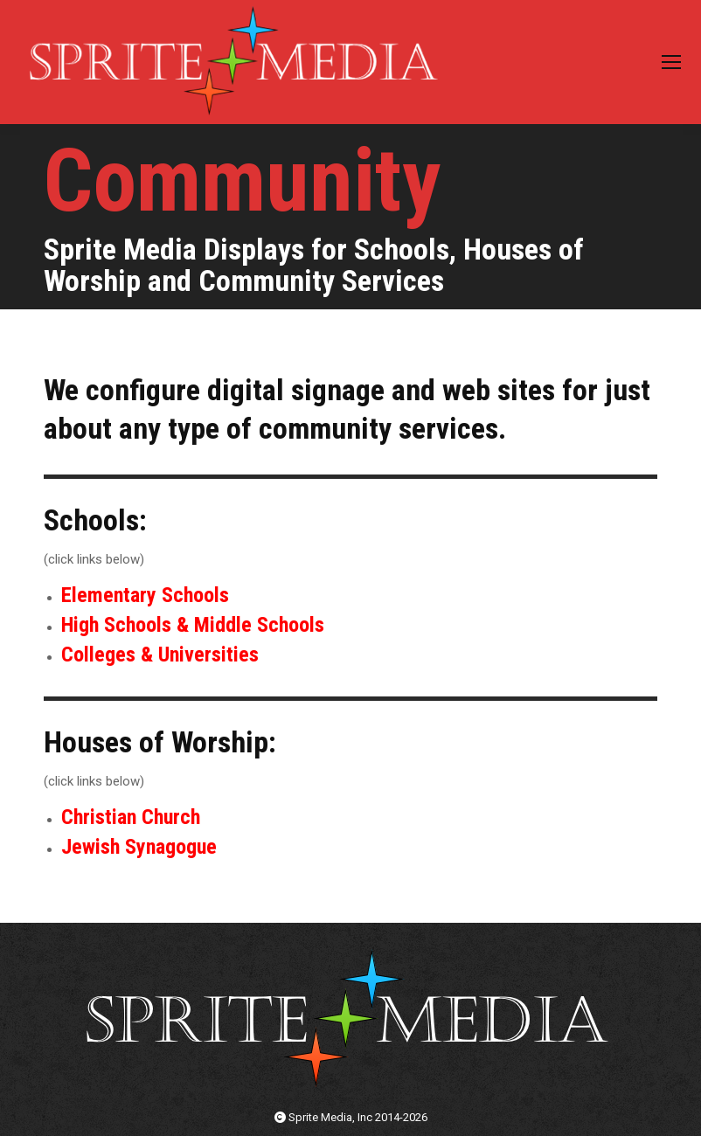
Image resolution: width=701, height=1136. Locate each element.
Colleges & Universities (160, 654)
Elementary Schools (145, 595)
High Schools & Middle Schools (192, 625)
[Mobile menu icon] (671, 62)
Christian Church (130, 817)
